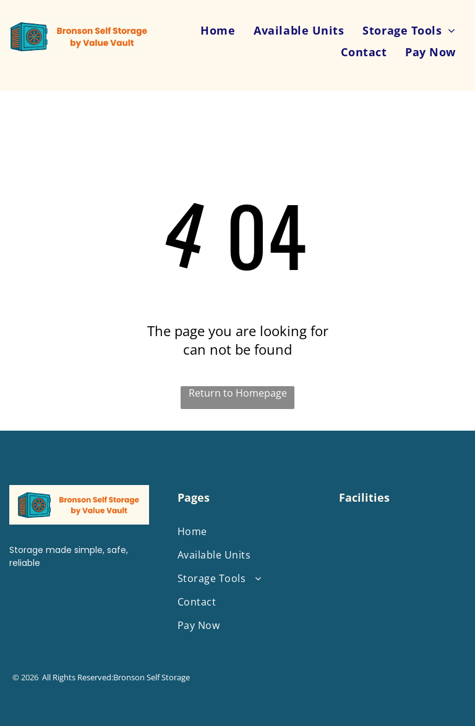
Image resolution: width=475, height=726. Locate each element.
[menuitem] (217, 30)
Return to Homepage (238, 393)
